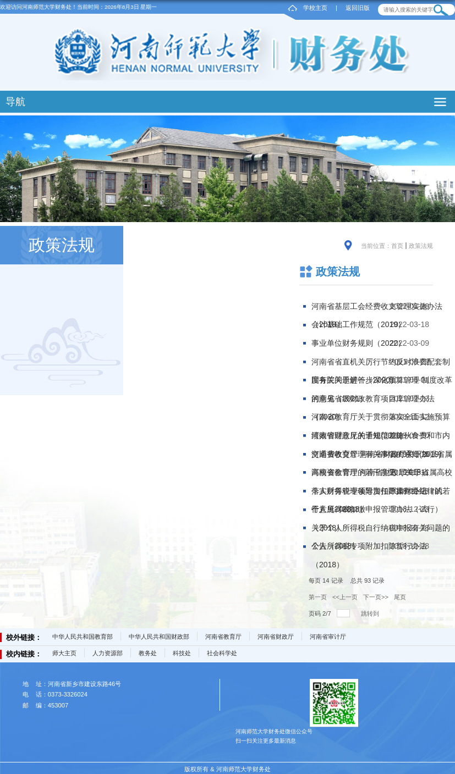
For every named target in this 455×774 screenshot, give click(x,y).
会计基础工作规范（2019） (358, 324)
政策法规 (421, 245)
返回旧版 (358, 7)
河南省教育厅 (223, 636)
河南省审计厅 (328, 636)
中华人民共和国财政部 (159, 636)
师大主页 (64, 653)
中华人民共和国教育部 (82, 636)
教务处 (148, 653)
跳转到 (371, 613)
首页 (397, 245)
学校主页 (315, 7)
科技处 (182, 653)
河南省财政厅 (275, 636)
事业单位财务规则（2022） (358, 343)
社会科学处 (222, 653)
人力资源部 (107, 653)
